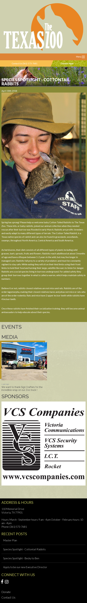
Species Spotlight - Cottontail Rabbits (24, 549)
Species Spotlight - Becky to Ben (21, 558)
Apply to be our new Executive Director (25, 567)
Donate (6, 592)
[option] (24, 366)
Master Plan (10, 540)
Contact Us (8, 597)
